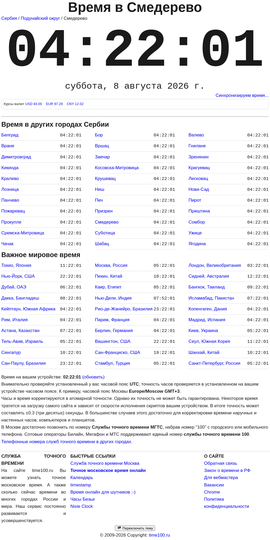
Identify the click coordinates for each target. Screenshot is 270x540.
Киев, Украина (203, 330)
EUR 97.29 (55, 104)
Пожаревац (13, 211)
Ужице (195, 232)
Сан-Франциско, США (117, 352)
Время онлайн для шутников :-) (103, 492)
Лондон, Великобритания (215, 265)
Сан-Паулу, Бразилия (23, 363)
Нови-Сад (199, 189)
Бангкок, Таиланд (207, 287)
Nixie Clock (81, 506)
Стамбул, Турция (112, 363)
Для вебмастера (221, 477)
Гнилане (197, 145)
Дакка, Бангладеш (20, 298)
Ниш (99, 189)
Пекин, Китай (108, 276)
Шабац (102, 243)
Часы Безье (82, 499)
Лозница (10, 189)
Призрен (104, 211)
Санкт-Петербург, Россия (214, 363)
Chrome (212, 492)
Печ (99, 200)
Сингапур (11, 352)
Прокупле (11, 222)
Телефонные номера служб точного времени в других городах (66, 441)
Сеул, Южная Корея (209, 341)
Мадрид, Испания (207, 319)
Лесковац (198, 178)
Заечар (102, 156)
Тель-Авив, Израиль (22, 341)
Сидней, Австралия (209, 276)
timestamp (80, 484)
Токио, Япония (16, 265)
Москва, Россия (111, 265)
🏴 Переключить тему (135, 528)
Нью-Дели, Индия (113, 298)
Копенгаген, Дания (208, 308)
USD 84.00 (34, 104)
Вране (7, 145)
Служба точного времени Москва (104, 463)
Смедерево (107, 222)
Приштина (199, 211)
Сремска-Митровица (22, 232)
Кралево (10, 178)
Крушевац (105, 178)
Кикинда (9, 167)
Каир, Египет (108, 287)
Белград (9, 135)
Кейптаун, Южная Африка (28, 308)
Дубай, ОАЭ (13, 287)
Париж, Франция (112, 319)
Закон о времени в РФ (227, 470)
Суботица (105, 232)
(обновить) (93, 377)
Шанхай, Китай (204, 352)
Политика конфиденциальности (226, 503)
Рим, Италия (14, 319)
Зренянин (199, 156)
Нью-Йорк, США (18, 276)
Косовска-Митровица (117, 167)
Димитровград (16, 156)
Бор (99, 135)
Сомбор (197, 222)
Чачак (7, 243)
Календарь (81, 477)
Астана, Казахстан (20, 330)
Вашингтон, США (113, 341)
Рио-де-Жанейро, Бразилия (124, 308)
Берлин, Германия (114, 330)
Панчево (10, 200)
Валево (196, 135)
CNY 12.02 (75, 104)
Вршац (102, 145)
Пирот (195, 200)
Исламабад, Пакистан (211, 298)
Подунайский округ (40, 18)
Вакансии (214, 484)
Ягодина (197, 243)
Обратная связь (220, 463)
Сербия (9, 18)
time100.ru (159, 535)
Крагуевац (199, 167)
